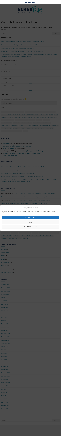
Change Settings (30, 226)
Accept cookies (30, 217)
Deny (30, 222)
